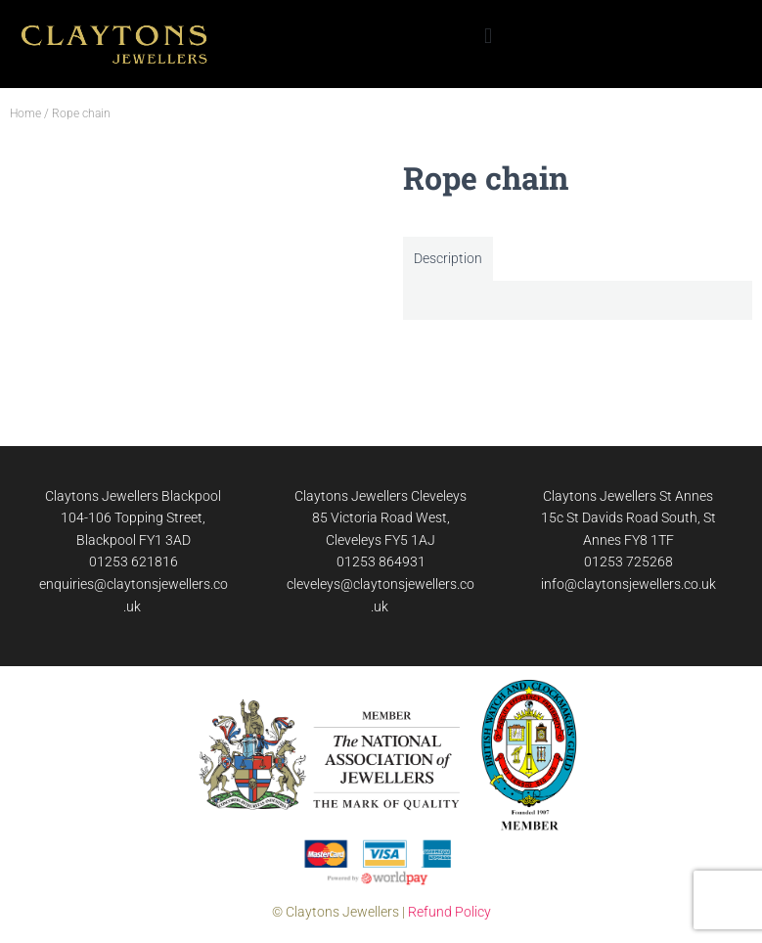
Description (448, 258)
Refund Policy (449, 912)
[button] (487, 36)
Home (25, 113)
